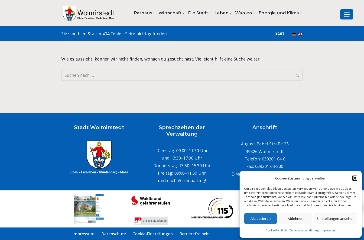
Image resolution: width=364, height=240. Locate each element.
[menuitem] (294, 34)
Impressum (328, 230)
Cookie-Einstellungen (153, 234)
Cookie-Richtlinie (276, 230)
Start (93, 33)
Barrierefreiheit (194, 234)
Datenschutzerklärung (304, 230)
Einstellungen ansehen (335, 218)
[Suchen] (176, 75)
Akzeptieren (260, 218)
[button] (354, 178)
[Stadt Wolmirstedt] (89, 13)
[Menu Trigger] (346, 14)
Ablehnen (295, 218)
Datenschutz (113, 234)
